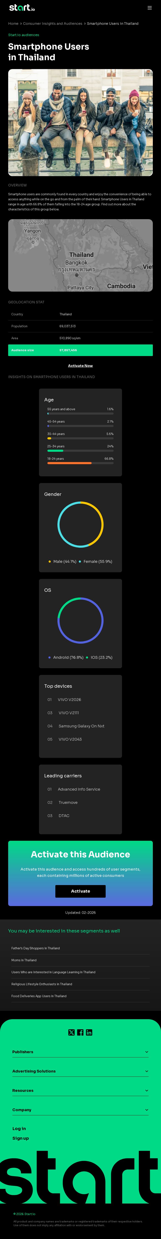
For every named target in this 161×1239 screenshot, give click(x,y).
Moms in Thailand (23, 960)
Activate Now (80, 366)
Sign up (20, 1138)
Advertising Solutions (34, 1071)
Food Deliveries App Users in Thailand (38, 996)
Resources (22, 1090)
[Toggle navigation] (148, 7)
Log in (19, 1128)
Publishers (22, 1052)
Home (13, 23)
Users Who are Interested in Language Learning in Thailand (53, 972)
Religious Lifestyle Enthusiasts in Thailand (41, 984)
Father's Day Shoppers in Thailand (35, 948)
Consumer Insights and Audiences (52, 23)
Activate (80, 891)
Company (21, 1110)
